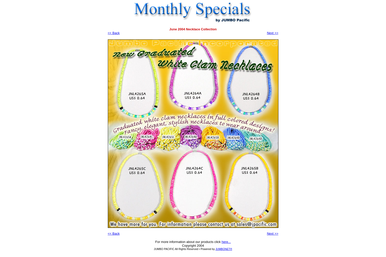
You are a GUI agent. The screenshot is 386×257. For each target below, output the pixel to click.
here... (226, 242)
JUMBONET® (223, 248)
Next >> (272, 33)
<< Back (114, 33)
